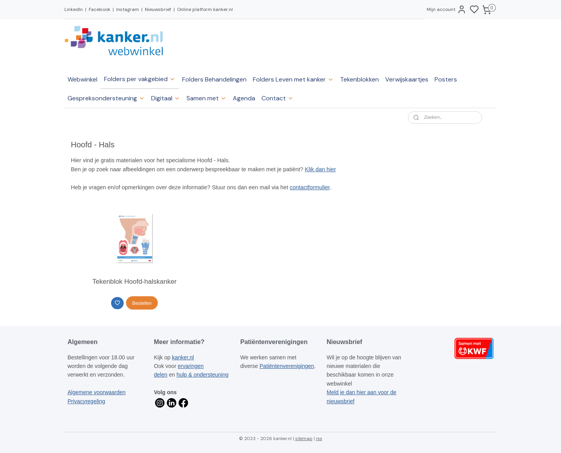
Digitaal (165, 98)
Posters (446, 79)
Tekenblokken (359, 79)
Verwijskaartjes (406, 79)
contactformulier (310, 187)
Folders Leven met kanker (293, 79)
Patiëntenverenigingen (286, 366)
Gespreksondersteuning (106, 98)
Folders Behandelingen (214, 79)
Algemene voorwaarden (97, 392)
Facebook (99, 9)
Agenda (244, 98)
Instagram (127, 9)
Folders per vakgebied (139, 79)
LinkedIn (73, 9)
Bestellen (142, 303)
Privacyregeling (86, 401)
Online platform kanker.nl (205, 9)
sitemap (303, 438)
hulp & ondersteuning (202, 374)
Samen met (206, 98)
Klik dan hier (320, 169)
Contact (277, 98)
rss (319, 438)
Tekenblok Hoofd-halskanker (134, 281)
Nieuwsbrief (158, 9)
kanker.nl (183, 357)
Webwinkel (82, 79)
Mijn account (446, 9)
